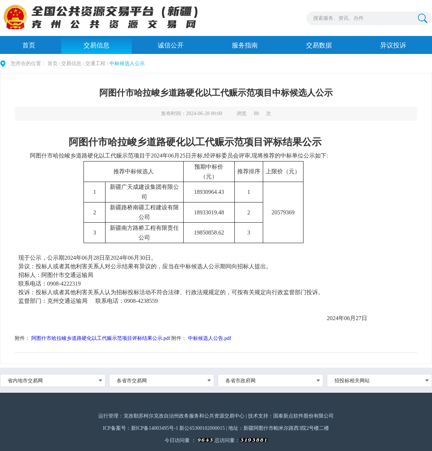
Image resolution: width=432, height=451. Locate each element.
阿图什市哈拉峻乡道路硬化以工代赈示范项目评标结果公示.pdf (100, 338)
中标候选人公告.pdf (209, 338)
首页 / (54, 63)
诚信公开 (171, 45)
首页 (28, 45)
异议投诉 (393, 45)
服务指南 (245, 45)
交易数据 (319, 45)
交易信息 (96, 45)
